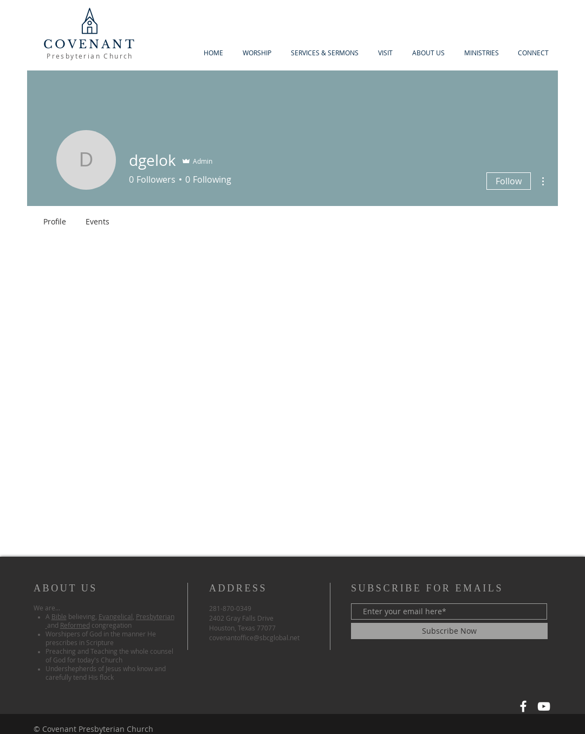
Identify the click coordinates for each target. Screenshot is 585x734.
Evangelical (116, 616)
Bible (59, 616)
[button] (428, 53)
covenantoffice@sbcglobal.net (254, 637)
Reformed (75, 625)
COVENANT (89, 44)
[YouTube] (543, 706)
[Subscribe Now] (449, 631)
